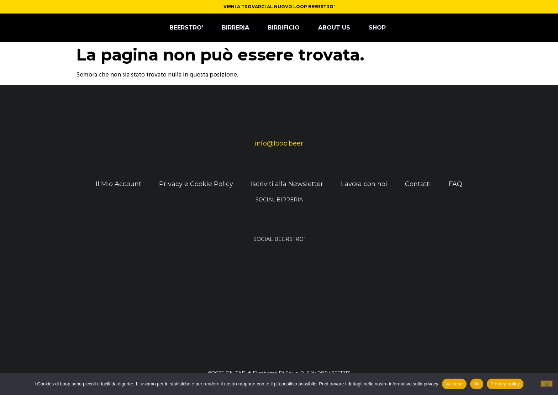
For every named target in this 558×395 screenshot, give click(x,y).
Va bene (454, 383)
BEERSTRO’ (186, 27)
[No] (547, 383)
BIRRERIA (235, 27)
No (477, 383)
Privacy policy (505, 383)
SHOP (377, 27)
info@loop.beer (279, 143)
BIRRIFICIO (284, 27)
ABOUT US (334, 27)
